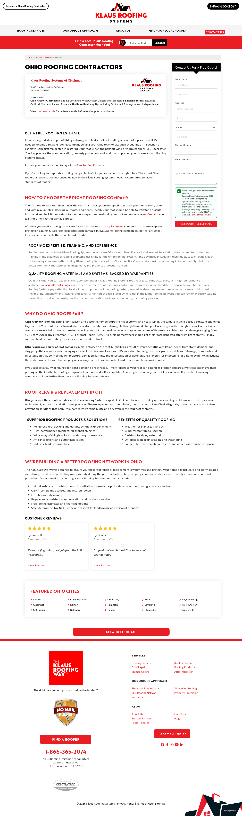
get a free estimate (121, 629)
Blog (177, 716)
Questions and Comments (189, 171)
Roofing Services (141, 660)
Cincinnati (39, 602)
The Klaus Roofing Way (145, 686)
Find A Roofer (65, 737)
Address (179, 100)
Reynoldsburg (189, 597)
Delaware (75, 607)
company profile (46, 109)
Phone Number (183, 143)
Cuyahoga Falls (78, 597)
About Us (137, 712)
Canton (37, 597)
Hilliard (111, 607)
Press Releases (140, 720)
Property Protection (186, 690)
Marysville (150, 607)
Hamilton (112, 602)
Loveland (150, 602)
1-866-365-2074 (223, 6)
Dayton (74, 602)
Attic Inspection (183, 669)
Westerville (188, 607)
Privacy (208, 212)
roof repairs (150, 212)
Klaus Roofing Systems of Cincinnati (56, 78)
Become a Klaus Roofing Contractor (25, 6)
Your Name (181, 77)
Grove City (113, 597)
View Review (36, 563)
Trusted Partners (142, 716)
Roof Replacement (185, 660)
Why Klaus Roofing (185, 686)
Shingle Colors (140, 669)
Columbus (39, 607)
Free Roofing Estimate (90, 163)
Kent (147, 597)
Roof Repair (139, 665)
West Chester (189, 602)
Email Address (183, 157)
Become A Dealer (172, 731)
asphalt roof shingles (58, 282)
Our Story (180, 712)
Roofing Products (184, 665)
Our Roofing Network (144, 690)
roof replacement (112, 224)
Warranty (137, 695)
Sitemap (160, 801)
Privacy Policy (125, 801)
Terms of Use (197, 212)
